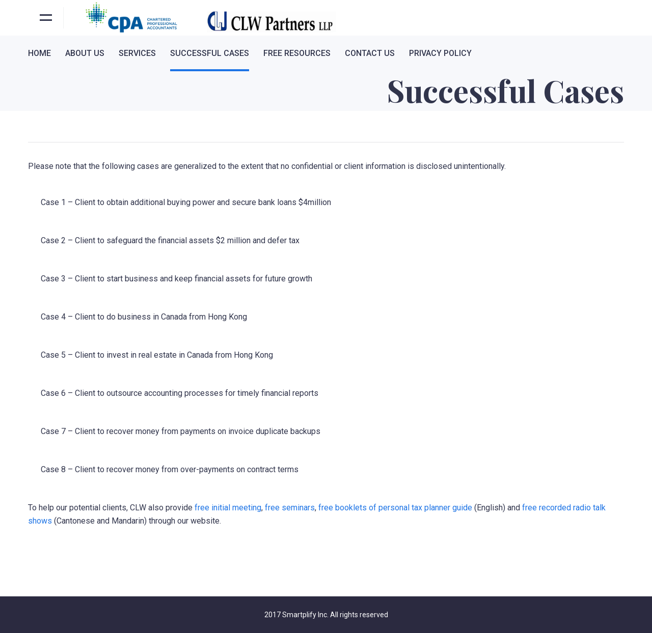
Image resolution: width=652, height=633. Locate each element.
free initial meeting (228, 507)
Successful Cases (209, 53)
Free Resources (297, 53)
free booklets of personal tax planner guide (395, 507)
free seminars (290, 507)
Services (137, 53)
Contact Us (370, 53)
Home (39, 53)
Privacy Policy (440, 53)
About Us (84, 53)
